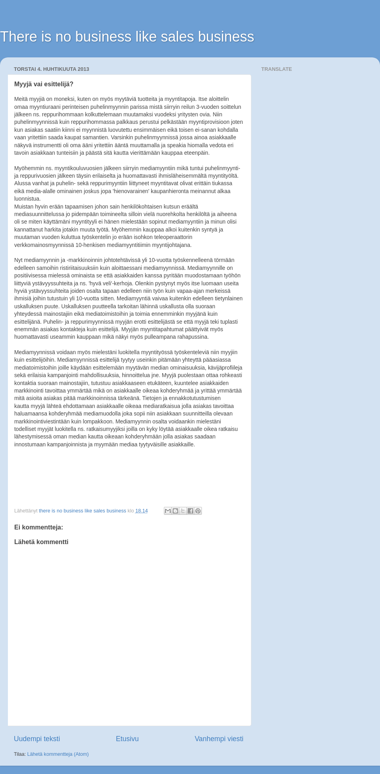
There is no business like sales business (127, 36)
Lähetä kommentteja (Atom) (58, 754)
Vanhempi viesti (219, 739)
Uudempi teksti (37, 739)
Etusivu (127, 739)
